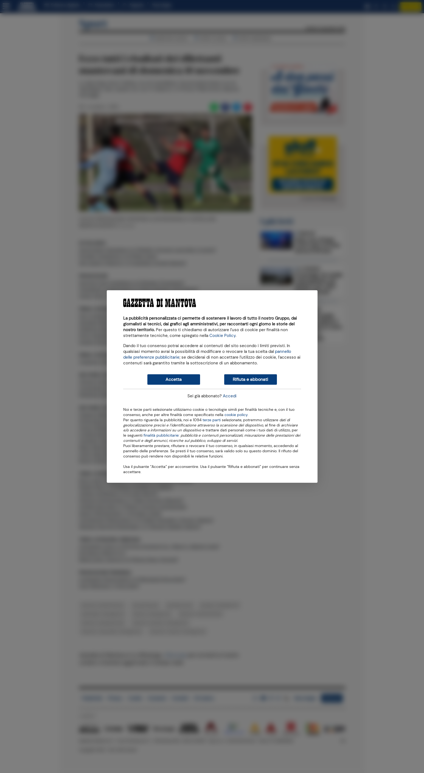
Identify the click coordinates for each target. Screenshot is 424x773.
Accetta (173, 379)
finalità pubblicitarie (161, 435)
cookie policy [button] (236, 414)
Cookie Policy (222, 335)
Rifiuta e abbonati (250, 379)
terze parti (212, 420)
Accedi (230, 396)
